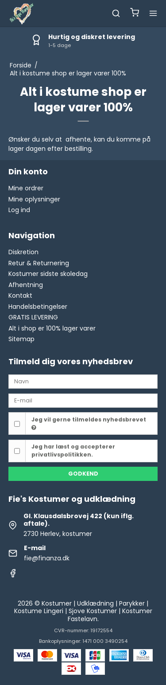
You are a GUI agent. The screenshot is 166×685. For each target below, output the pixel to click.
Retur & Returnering (38, 263)
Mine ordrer (25, 188)
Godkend (83, 473)
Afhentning (25, 284)
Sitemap (21, 339)
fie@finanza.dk (46, 558)
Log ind (19, 209)
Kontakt (20, 295)
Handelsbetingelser (37, 306)
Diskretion (23, 252)
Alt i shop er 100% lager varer (52, 328)
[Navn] (83, 381)
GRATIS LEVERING (33, 317)
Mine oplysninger (34, 199)
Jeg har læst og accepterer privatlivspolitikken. (73, 450)
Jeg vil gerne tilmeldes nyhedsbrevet (88, 423)
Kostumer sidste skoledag (48, 273)
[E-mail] (83, 400)
